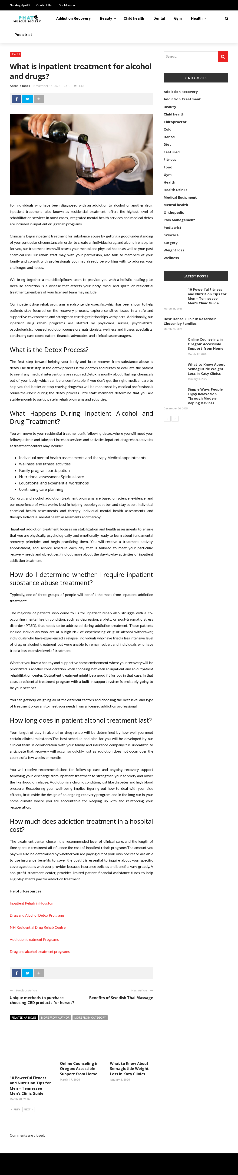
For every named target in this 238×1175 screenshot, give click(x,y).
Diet (167, 144)
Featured (172, 152)
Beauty (106, 18)
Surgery (171, 242)
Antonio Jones (20, 86)
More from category (90, 1018)
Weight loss (174, 250)
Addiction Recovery (73, 18)
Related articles (24, 1018)
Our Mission (67, 5)
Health (196, 18)
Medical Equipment (180, 197)
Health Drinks (175, 189)
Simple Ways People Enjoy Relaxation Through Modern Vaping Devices (205, 396)
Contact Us (44, 5)
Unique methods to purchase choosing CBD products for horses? (42, 1000)
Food (168, 167)
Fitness (170, 159)
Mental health (176, 204)
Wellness (171, 257)
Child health (134, 18)
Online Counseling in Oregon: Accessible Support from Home (79, 1068)
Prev (15, 1095)
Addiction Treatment (182, 99)
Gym (178, 18)
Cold (168, 129)
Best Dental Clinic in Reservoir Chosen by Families (190, 321)
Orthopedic (174, 212)
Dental (159, 18)
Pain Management (179, 219)
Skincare (171, 235)
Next (28, 1095)
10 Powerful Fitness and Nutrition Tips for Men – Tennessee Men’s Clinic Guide (30, 1071)
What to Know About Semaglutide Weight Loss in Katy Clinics (129, 1068)
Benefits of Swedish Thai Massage (121, 997)
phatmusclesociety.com (65, 1168)
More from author (55, 1018)
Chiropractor (175, 121)
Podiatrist (23, 35)
